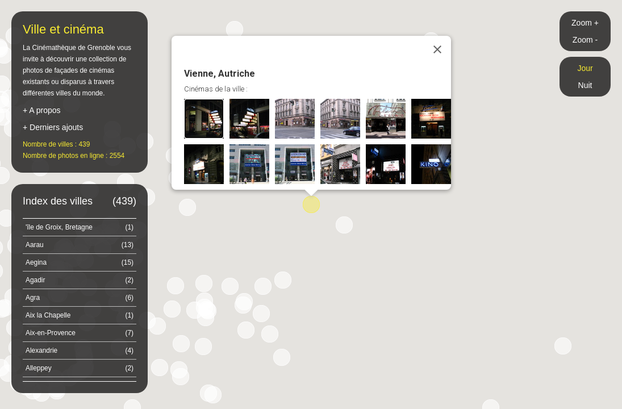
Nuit (585, 85)
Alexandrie (79, 350)
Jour (584, 68)
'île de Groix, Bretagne (79, 227)
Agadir (79, 280)
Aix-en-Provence (79, 333)
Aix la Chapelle (79, 315)
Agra (79, 297)
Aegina (79, 262)
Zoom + (585, 22)
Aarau (79, 245)
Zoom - (585, 39)
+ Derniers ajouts (53, 127)
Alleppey (79, 368)
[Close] (437, 49)
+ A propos (42, 110)
